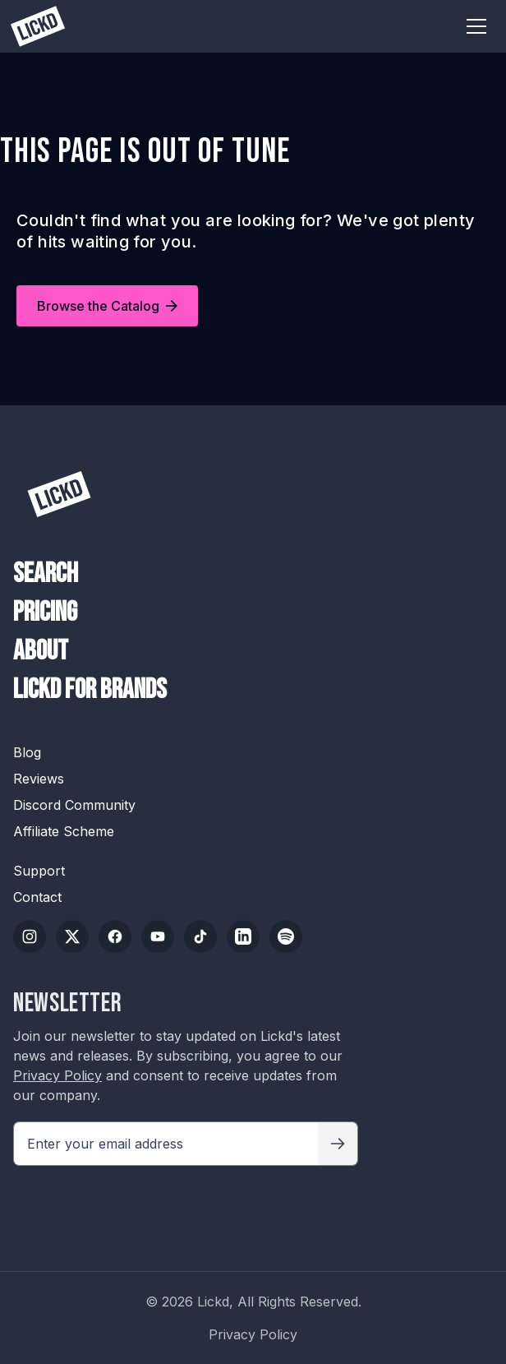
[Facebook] (115, 936)
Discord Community (74, 805)
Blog (27, 752)
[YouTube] (157, 936)
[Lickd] (59, 494)
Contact (37, 897)
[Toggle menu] (476, 26)
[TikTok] (200, 936)
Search (45, 574)
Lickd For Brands (90, 689)
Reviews (38, 778)
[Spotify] (285, 936)
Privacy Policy (57, 1075)
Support (39, 870)
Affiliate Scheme (63, 831)
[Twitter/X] (72, 936)
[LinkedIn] (243, 936)
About (40, 651)
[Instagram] (29, 936)
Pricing (45, 612)
